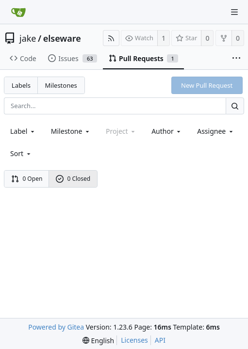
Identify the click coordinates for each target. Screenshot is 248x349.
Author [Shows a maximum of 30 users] (166, 131)
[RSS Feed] (111, 38)
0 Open (27, 178)
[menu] (21, 153)
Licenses (134, 340)
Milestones (61, 85)
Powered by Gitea (56, 327)
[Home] (18, 12)
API (160, 340)
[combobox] (23, 131)
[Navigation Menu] (234, 12)
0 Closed (73, 178)
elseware (62, 38)
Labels (21, 85)
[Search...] (235, 105)
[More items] (236, 58)
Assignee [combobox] (215, 131)
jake (27, 38)
